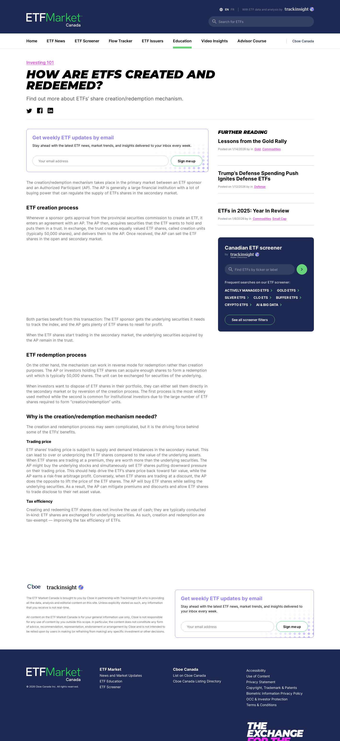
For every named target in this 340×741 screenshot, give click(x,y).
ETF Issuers (152, 40)
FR (232, 9)
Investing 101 (40, 62)
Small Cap (279, 218)
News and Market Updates (121, 675)
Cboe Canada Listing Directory (197, 681)
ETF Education (111, 681)
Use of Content (258, 676)
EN (227, 9)
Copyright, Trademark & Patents (271, 688)
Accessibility (256, 670)
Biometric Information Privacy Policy (274, 693)
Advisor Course (251, 40)
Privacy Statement (260, 682)
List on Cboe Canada (189, 675)
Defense (259, 186)
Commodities (271, 149)
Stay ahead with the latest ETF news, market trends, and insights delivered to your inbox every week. (111, 145)
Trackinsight (128, 598)
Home (31, 40)
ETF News (56, 40)
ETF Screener (87, 40)
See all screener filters (250, 320)
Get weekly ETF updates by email (73, 137)
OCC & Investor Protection (267, 699)
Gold (257, 149)
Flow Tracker (120, 40)
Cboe (90, 598)
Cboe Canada (303, 41)
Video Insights (214, 40)
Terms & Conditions (261, 705)
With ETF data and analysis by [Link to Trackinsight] (278, 9)
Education (182, 40)
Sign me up (186, 161)
